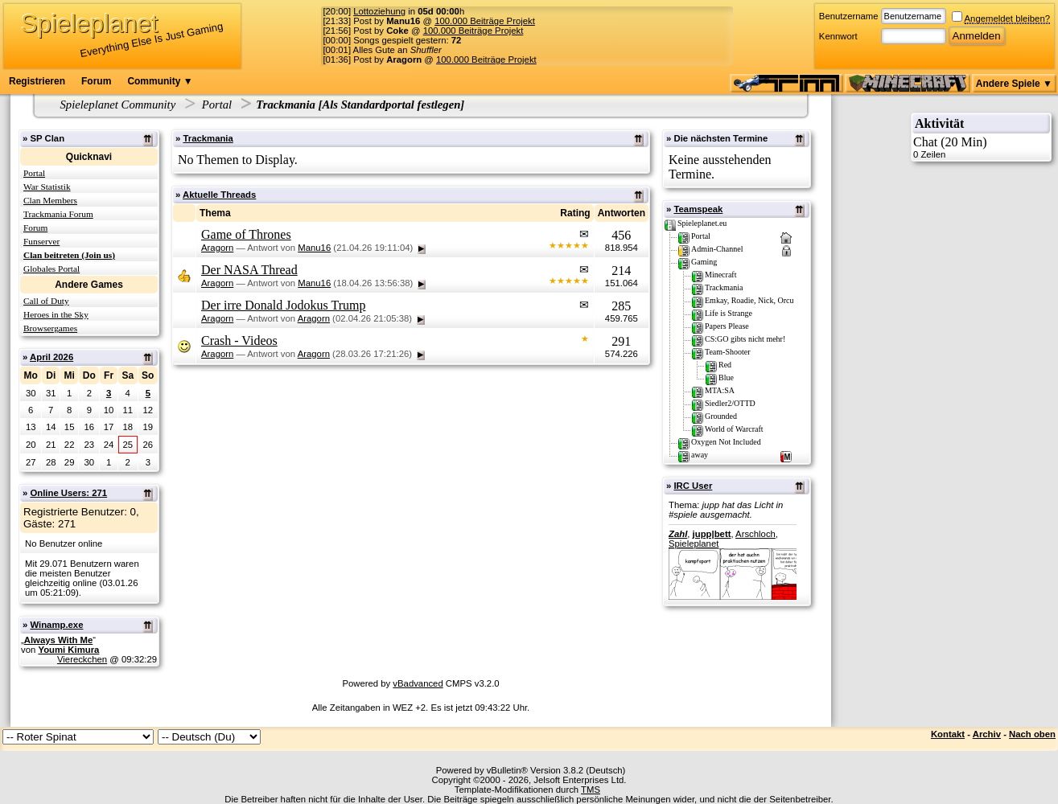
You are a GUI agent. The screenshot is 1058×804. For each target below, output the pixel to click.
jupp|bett (712, 534)
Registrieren (37, 81)
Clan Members (50, 200)
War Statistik (47, 186)
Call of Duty (46, 301)
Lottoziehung (379, 11)
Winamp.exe (56, 625)
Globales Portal (51, 268)
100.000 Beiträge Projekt (484, 21)
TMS (590, 789)
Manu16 (314, 247)
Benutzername (849, 16)
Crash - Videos (239, 340)
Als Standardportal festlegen (391, 104)
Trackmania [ (289, 104)
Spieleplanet (693, 543)
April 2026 (51, 357)
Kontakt (948, 734)
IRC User (692, 485)
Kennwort (838, 36)
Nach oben (1032, 734)
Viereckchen (82, 659)
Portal (217, 104)
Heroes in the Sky (56, 314)
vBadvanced (418, 683)
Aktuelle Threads (219, 194)
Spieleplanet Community (118, 104)
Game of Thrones (246, 234)
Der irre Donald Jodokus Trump (283, 305)
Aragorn (217, 247)
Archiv (987, 734)
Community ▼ (159, 81)
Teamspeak (697, 209)
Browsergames (50, 328)
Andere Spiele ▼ (1014, 83)
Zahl (678, 534)
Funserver (41, 241)
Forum (96, 81)
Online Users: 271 (68, 493)
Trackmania (208, 138)
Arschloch (755, 534)
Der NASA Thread (249, 270)
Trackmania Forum (58, 214)
